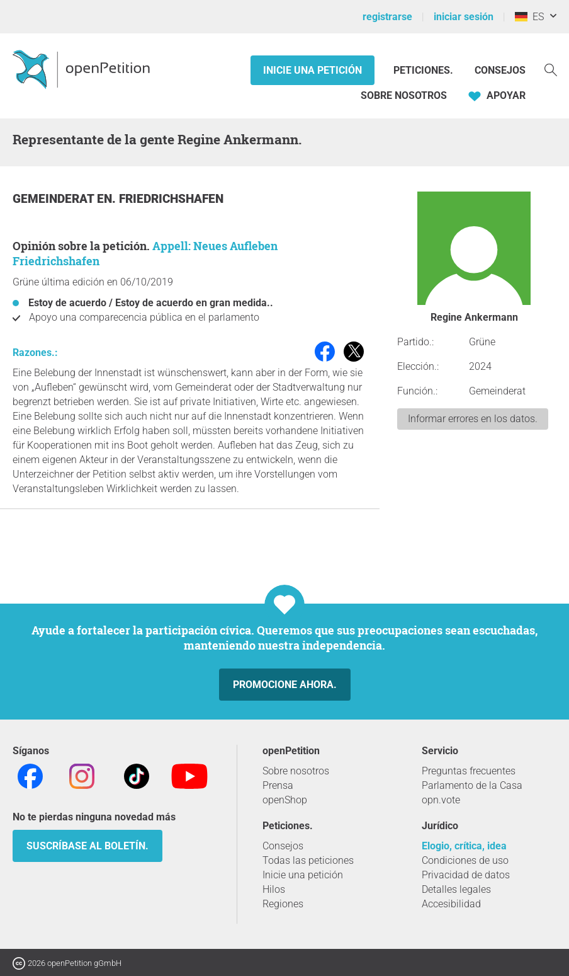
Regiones (282, 904)
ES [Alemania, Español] (529, 17)
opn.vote (441, 800)
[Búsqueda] (550, 69)
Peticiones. (424, 70)
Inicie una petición (312, 70)
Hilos (273, 889)
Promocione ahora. (285, 685)
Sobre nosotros (404, 95)
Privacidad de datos (466, 875)
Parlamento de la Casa (472, 785)
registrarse (387, 17)
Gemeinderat (55, 199)
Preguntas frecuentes (468, 771)
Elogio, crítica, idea (464, 846)
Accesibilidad (451, 904)
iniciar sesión (463, 17)
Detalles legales (456, 889)
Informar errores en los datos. (473, 419)
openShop (284, 800)
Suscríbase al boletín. (87, 846)
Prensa (277, 785)
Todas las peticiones (308, 860)
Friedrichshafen (171, 199)
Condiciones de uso (465, 860)
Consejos (500, 70)
